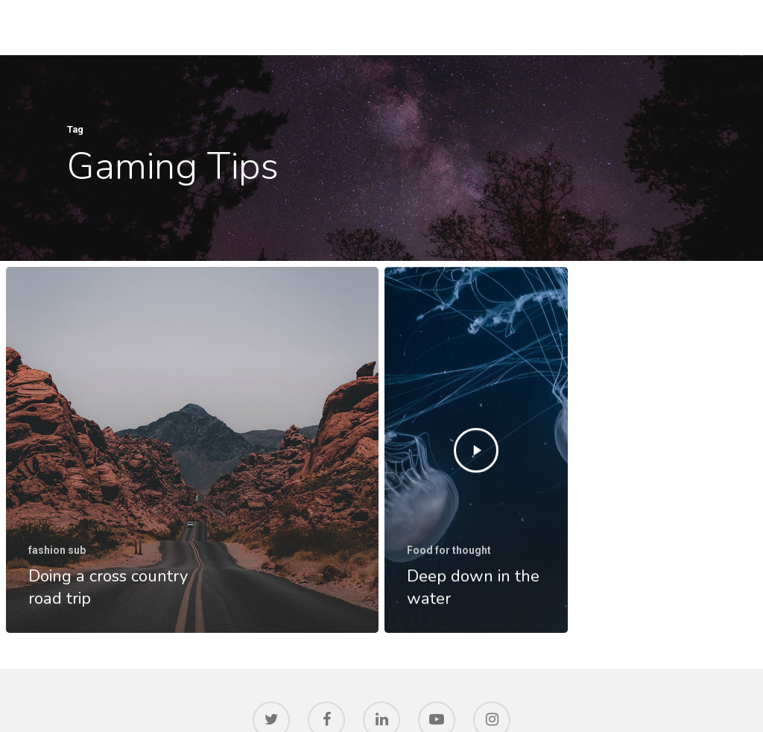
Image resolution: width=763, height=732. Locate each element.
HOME (384, 27)
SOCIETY (659, 27)
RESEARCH (506, 27)
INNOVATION (585, 27)
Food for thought (449, 552)
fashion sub (57, 550)
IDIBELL (440, 27)
